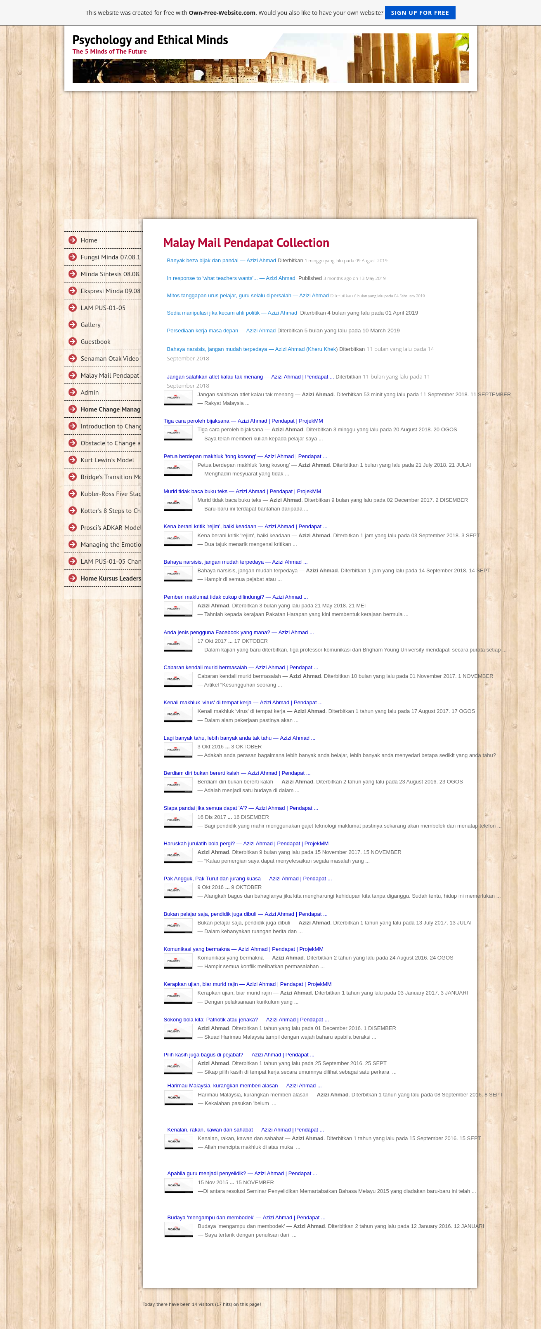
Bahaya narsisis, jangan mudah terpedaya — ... (236, 562)
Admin (90, 392)
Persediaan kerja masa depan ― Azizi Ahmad (221, 330)
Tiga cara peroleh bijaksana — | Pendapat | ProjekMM (243, 421)
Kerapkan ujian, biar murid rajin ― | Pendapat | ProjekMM (248, 984)
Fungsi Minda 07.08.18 (111, 257)
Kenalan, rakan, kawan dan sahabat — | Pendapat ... (246, 1130)
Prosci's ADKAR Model (111, 527)
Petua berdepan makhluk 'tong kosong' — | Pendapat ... (245, 456)
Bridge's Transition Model (111, 477)
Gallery (91, 324)
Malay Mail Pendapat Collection (111, 375)
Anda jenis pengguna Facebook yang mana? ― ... (239, 632)
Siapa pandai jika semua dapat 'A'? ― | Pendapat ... (241, 808)
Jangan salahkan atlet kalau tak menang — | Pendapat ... (250, 377)
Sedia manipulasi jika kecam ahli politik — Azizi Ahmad (232, 313)
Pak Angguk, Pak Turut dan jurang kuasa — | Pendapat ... (248, 878)
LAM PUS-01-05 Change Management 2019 (111, 561)
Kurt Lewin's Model (108, 460)
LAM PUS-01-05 (103, 307)
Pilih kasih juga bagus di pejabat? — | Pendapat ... (239, 1054)
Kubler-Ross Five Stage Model (111, 493)
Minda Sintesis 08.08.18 (111, 274)
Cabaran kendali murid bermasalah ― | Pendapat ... (241, 667)
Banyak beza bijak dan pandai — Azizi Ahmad (221, 260)
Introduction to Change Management (111, 426)
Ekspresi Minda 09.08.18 (111, 291)
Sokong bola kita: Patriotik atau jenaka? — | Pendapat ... (246, 1019)
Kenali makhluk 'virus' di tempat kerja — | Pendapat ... (243, 702)
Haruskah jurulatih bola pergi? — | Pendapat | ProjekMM (246, 843)
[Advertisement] (271, 153)
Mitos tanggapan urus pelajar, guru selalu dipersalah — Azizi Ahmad (248, 295)
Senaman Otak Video (110, 358)
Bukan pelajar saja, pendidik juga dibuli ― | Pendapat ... (246, 914)
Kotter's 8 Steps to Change (111, 510)
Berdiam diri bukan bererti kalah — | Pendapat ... (237, 773)
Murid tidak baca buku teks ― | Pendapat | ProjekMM (242, 491)
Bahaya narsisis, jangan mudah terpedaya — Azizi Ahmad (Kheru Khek (251, 349)
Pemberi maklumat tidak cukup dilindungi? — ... (236, 597)
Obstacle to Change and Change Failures (111, 443)
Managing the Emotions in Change (111, 544)
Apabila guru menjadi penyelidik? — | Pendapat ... (242, 1173)
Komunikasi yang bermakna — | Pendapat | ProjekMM (244, 949)
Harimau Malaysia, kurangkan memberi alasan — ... (245, 1085)
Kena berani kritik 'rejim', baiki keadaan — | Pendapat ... (246, 526)
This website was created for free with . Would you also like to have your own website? (270, 12)
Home (89, 240)
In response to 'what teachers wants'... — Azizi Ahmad (231, 278)
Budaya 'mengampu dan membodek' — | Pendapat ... (247, 1217)
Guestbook (96, 341)
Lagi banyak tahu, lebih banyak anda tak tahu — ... (240, 738)
